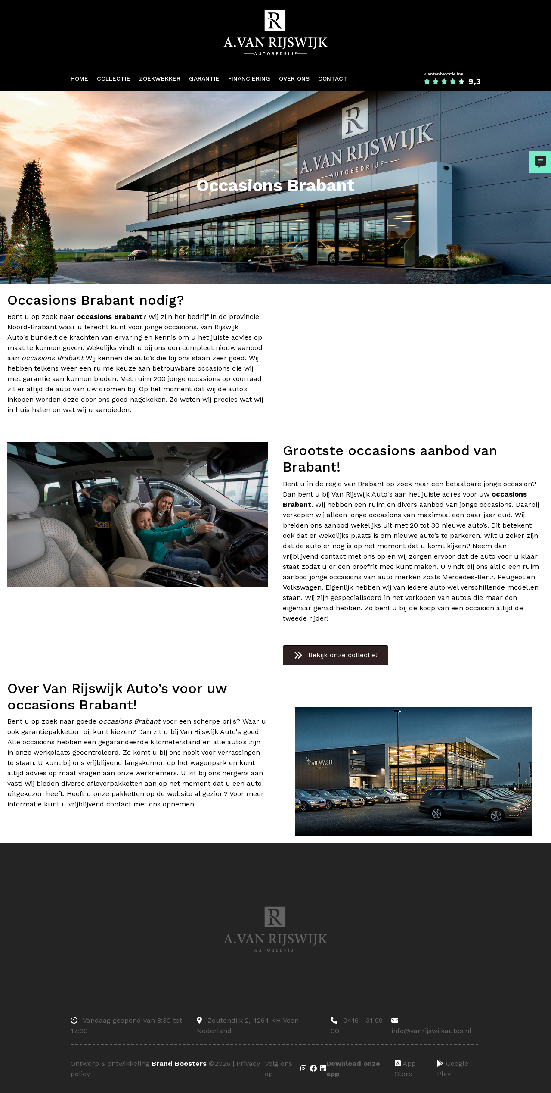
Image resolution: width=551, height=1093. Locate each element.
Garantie (204, 78)
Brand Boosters (179, 1063)
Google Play (452, 1068)
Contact (332, 78)
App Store (405, 1068)
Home (79, 78)
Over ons (294, 78)
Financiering (249, 78)
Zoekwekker (159, 78)
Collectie (113, 78)
